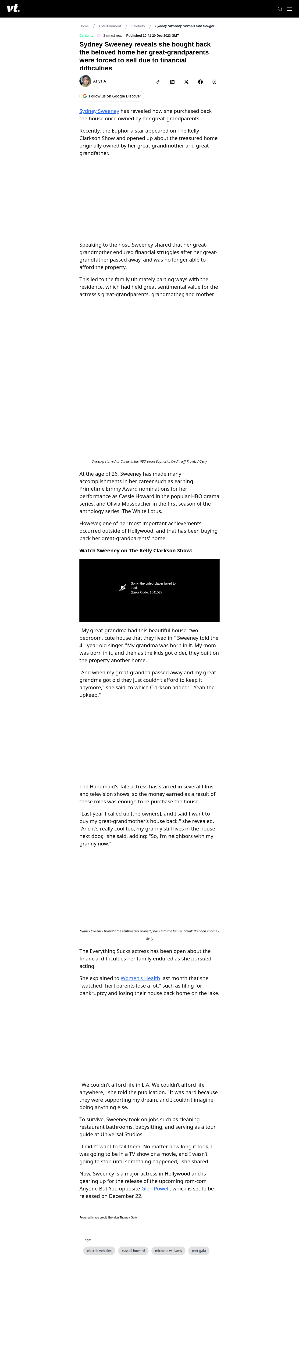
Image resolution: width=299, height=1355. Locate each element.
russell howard (133, 1192)
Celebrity (138, 26)
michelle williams (168, 1192)
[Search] (275, 9)
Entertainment (110, 26)
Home (84, 26)
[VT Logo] (17, 9)
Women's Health (140, 993)
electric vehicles (99, 1192)
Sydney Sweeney (99, 110)
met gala (199, 1192)
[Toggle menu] (285, 9)
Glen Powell (155, 1129)
